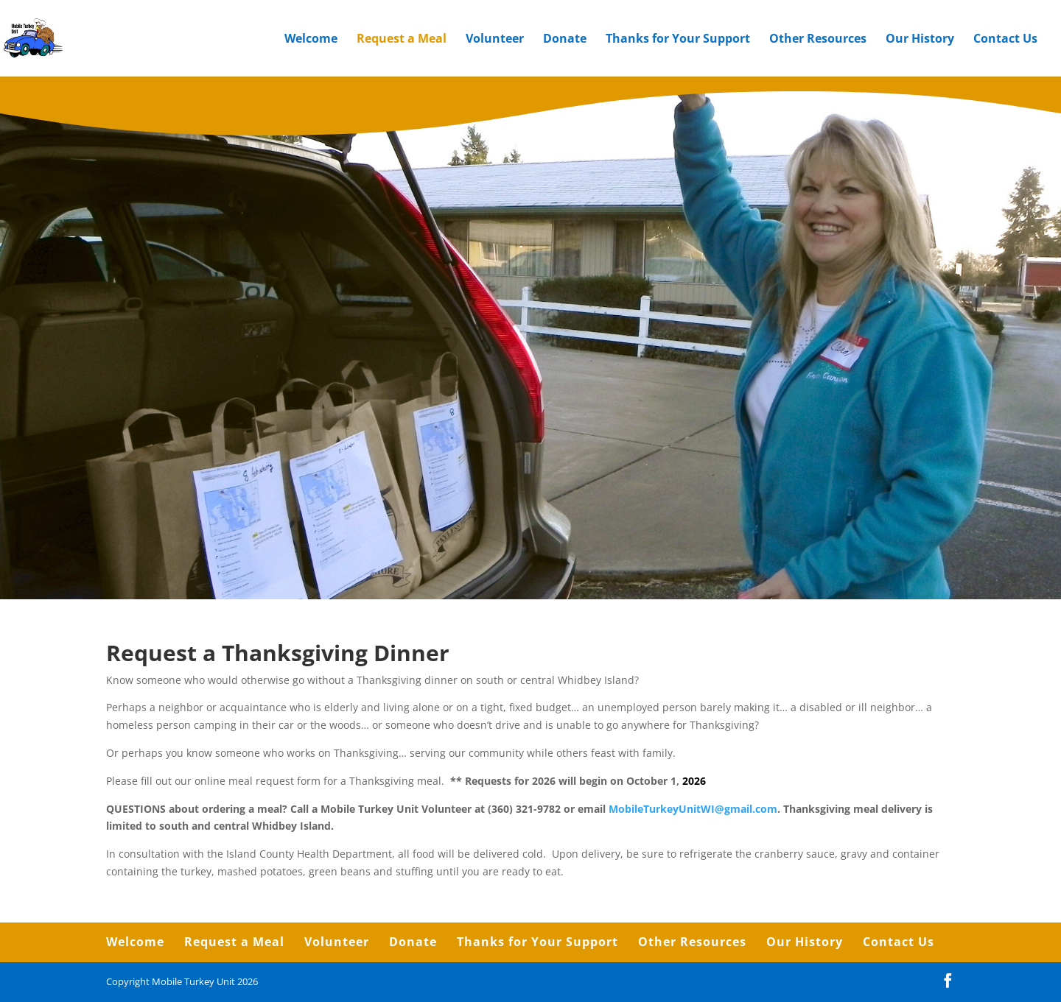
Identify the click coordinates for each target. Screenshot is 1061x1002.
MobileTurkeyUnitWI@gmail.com (693, 809)
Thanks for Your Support (678, 39)
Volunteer (495, 39)
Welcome (310, 39)
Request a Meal (402, 39)
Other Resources (817, 39)
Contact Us (1005, 39)
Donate (564, 39)
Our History (920, 39)
